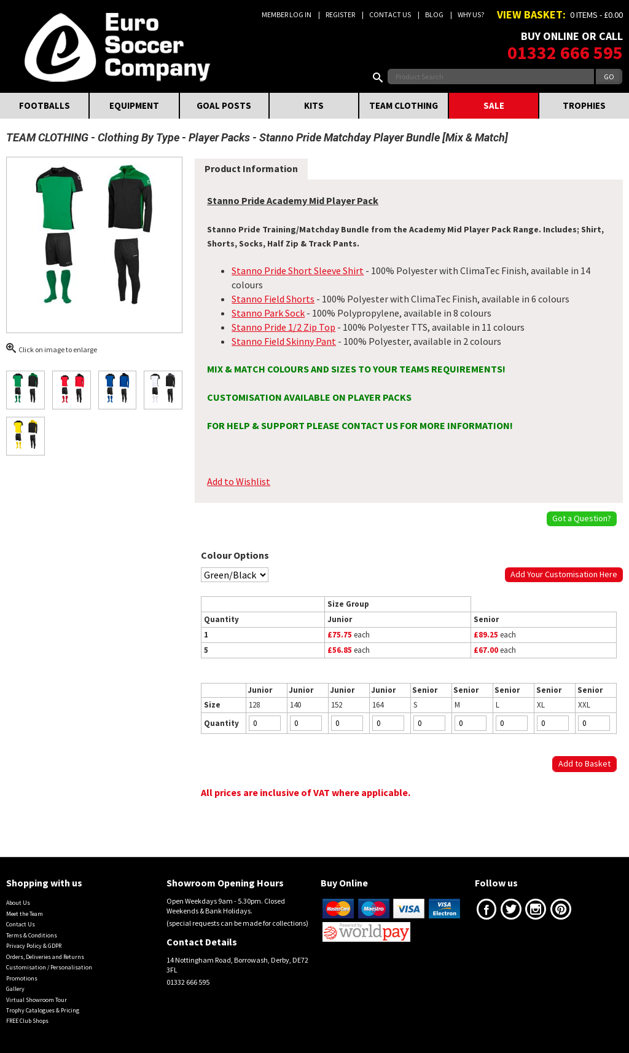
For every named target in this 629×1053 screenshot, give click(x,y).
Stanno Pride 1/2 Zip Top (283, 327)
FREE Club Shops (27, 1021)
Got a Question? (581, 518)
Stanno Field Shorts (273, 299)
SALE (493, 105)
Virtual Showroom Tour (36, 1000)
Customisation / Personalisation (49, 967)
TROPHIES (584, 105)
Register (340, 14)
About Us (18, 903)
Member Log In (286, 14)
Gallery (15, 989)
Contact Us (390, 14)
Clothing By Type (138, 137)
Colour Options (235, 555)
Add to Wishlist (238, 481)
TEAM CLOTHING (403, 105)
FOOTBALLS (44, 105)
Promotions (21, 978)
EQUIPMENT (134, 105)
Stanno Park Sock (268, 313)
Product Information (251, 168)
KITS (314, 105)
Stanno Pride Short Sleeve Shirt (298, 270)
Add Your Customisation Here (563, 574)
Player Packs (219, 137)
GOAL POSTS (224, 105)
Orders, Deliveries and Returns (45, 957)
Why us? (471, 14)
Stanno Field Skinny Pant (284, 341)
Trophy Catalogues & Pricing (42, 1010)
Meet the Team (24, 914)
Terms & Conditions (31, 935)
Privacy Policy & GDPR (33, 946)
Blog (434, 14)
